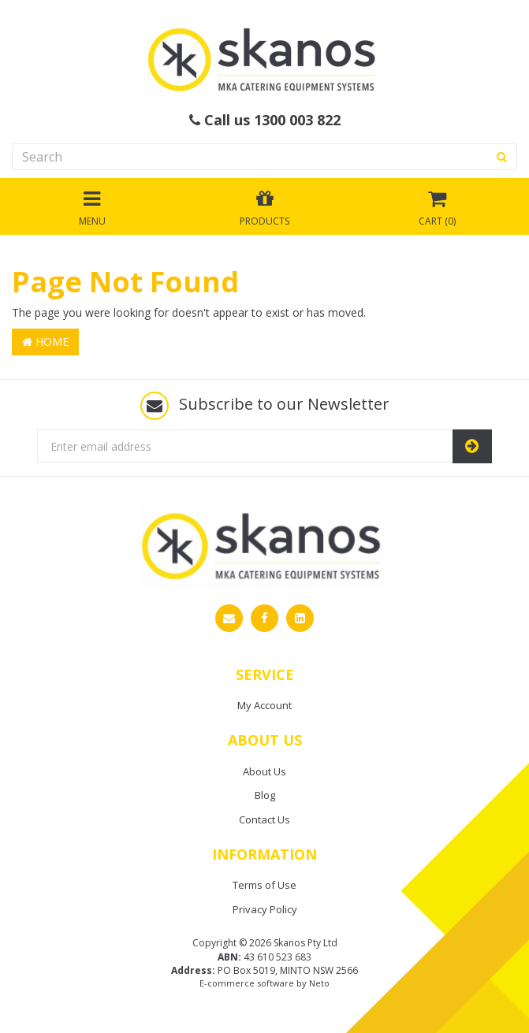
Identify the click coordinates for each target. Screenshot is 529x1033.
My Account (264, 705)
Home (45, 341)
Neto (319, 983)
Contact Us (264, 819)
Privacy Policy (265, 909)
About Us (264, 771)
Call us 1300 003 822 (265, 120)
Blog (265, 795)
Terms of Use (264, 885)
